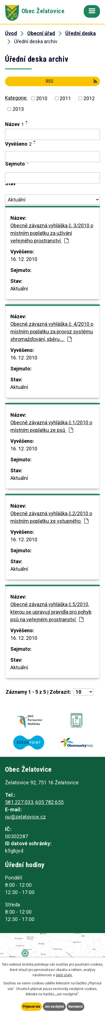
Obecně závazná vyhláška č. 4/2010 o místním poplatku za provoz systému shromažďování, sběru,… (51, 331)
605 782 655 (49, 802)
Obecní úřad (41, 33)
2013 (18, 109)
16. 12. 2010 (23, 259)
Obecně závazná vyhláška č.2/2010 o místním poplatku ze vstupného (51, 517)
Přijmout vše (31, 1007)
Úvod (11, 33)
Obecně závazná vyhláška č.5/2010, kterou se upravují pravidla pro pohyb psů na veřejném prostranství (51, 611)
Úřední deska (80, 33)
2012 (89, 98)
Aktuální (19, 289)
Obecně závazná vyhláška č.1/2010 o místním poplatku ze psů (51, 426)
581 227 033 (19, 802)
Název (14, 124)
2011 (65, 98)
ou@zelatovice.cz (25, 817)
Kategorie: (16, 98)
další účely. (64, 975)
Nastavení (75, 1007)
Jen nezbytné (54, 1007)
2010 (41, 98)
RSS (71, 81)
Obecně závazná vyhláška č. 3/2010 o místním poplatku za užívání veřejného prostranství (51, 233)
